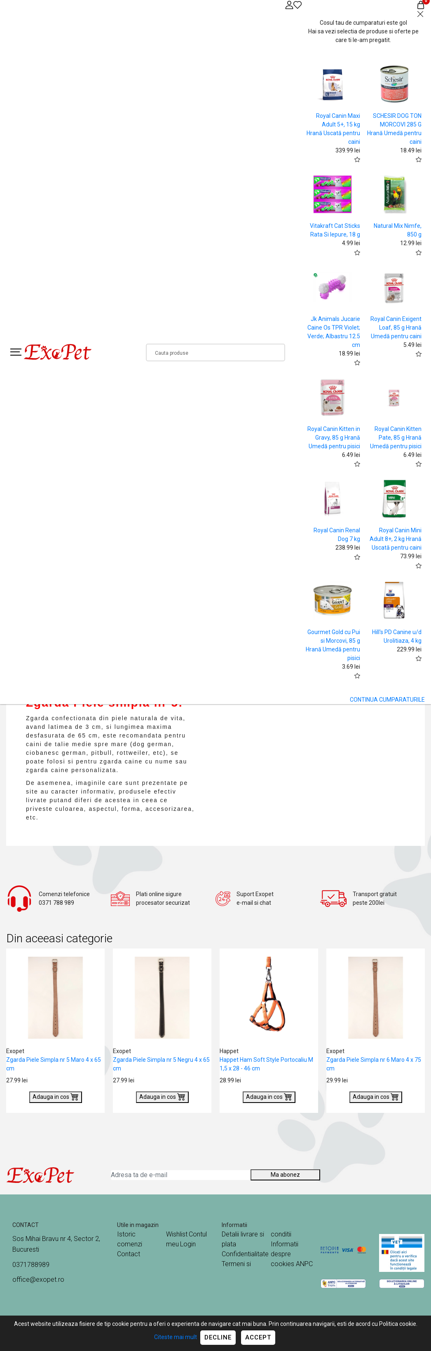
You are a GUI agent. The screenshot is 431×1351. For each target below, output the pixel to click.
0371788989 (30, 1265)
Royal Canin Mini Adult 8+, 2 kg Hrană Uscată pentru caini (396, 539)
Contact (128, 1254)
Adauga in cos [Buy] (56, 1096)
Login (188, 1244)
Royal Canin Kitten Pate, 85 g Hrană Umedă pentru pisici (396, 438)
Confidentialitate (245, 1254)
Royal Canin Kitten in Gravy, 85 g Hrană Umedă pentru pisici (333, 438)
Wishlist (176, 1234)
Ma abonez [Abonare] (285, 1174)
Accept (258, 1337)
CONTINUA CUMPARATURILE (387, 699)
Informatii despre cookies (284, 1254)
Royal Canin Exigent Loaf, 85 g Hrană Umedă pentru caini (396, 328)
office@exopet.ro (38, 1279)
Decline (218, 1337)
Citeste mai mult (175, 1337)
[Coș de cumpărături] (421, 4)
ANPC (304, 1264)
